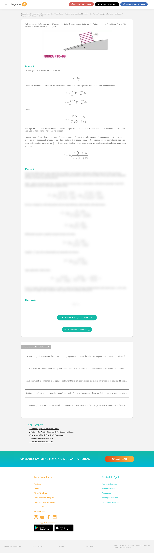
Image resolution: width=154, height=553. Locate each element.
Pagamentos (107, 493)
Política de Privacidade (12, 546)
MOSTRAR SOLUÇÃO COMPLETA (77, 317)
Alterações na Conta (110, 498)
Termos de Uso (37, 546)
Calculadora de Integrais (44, 498)
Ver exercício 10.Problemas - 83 (41, 442)
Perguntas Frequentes (110, 502)
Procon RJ (90, 546)
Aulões (36, 488)
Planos (61, 546)
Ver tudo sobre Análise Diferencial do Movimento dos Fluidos (52, 432)
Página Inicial (26, 14)
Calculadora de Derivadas (44, 502)
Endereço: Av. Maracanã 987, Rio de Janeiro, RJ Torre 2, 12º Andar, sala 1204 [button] (132, 546)
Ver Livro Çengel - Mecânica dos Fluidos (44, 429)
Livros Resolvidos (41, 493)
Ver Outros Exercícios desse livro (77, 329)
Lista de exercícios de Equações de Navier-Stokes (47, 435)
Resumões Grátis (40, 507)
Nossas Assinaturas (109, 484)
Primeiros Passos (108, 488)
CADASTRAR (119, 459)
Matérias (37, 484)
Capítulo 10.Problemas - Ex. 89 (32, 16)
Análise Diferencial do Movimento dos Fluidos (81, 14)
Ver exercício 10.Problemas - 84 (41, 438)
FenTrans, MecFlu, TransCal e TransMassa (48, 14)
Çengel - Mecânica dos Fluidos (111, 14)
